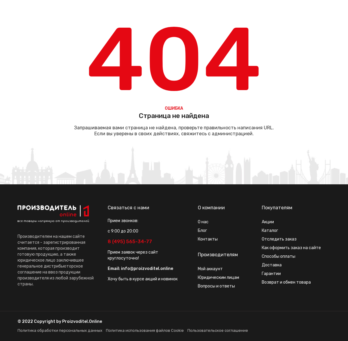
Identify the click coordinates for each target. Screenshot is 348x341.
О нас (203, 221)
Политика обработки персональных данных (60, 330)
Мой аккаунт (210, 268)
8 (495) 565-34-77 (130, 241)
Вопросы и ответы (216, 286)
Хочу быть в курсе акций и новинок (143, 279)
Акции (268, 221)
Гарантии (271, 273)
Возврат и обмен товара (286, 282)
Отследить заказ (279, 239)
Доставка (272, 265)
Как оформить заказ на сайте (291, 247)
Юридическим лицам (218, 277)
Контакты (208, 239)
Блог (202, 230)
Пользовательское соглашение (217, 330)
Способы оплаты (278, 256)
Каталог (270, 230)
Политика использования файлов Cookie (145, 330)
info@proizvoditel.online (147, 268)
